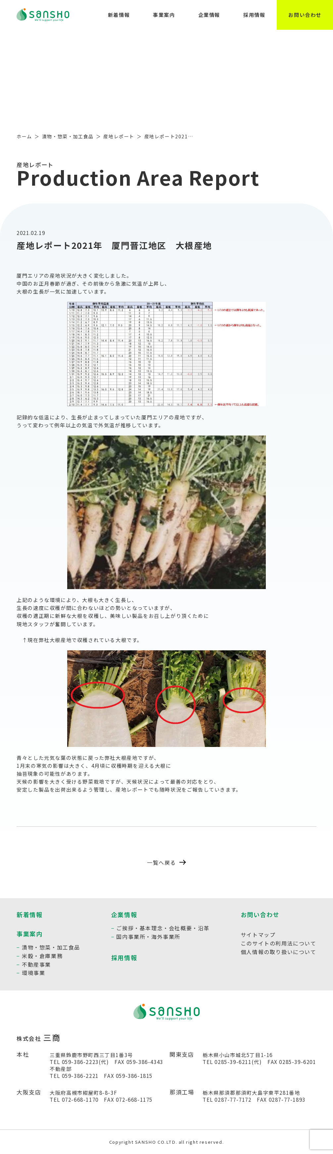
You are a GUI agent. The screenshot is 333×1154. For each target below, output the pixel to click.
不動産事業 (36, 964)
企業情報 (209, 14)
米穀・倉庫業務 (42, 956)
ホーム (24, 136)
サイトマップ (258, 935)
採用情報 (254, 14)
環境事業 (33, 973)
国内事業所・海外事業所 (148, 937)
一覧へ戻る (166, 862)
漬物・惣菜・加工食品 (68, 136)
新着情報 (119, 14)
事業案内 (164, 14)
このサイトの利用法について (278, 943)
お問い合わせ (304, 14)
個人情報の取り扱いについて (278, 952)
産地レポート (118, 136)
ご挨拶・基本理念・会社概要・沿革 (163, 928)
